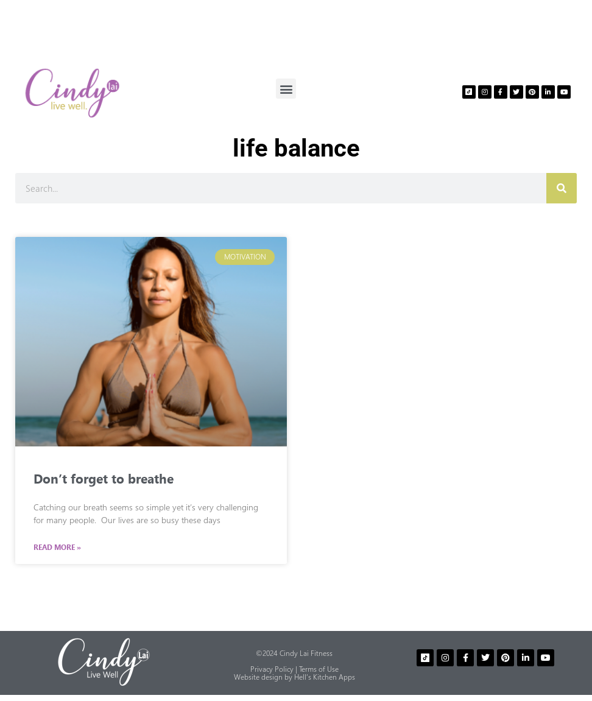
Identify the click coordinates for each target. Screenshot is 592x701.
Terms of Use (319, 669)
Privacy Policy (272, 669)
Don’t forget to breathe (103, 478)
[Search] (561, 188)
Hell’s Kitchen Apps (324, 677)
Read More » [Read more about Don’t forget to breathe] (57, 547)
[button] (286, 89)
